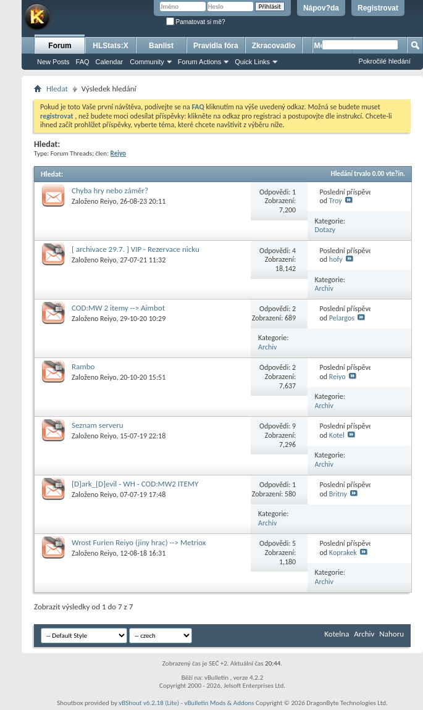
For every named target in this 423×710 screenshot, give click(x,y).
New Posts (53, 61)
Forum (59, 45)
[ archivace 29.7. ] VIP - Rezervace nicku (135, 249)
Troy (335, 200)
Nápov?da (321, 8)
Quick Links (252, 61)
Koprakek (343, 552)
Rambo (83, 366)
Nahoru (391, 633)
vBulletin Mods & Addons (219, 703)
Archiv (324, 288)
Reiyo (108, 201)
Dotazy (325, 229)
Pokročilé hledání (385, 61)
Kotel (337, 435)
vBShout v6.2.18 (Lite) (149, 703)
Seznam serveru (98, 425)
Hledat (57, 88)
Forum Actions (199, 61)
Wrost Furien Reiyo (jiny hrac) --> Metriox (139, 542)
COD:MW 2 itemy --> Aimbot (118, 307)
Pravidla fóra (215, 45)
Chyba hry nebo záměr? (110, 190)
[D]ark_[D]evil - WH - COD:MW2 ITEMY (135, 483)
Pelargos (341, 318)
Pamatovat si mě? (195, 22)
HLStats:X (110, 45)
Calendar (110, 61)
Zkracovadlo (274, 45)
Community (147, 61)
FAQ (83, 61)
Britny (338, 494)
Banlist (161, 45)
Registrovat (378, 8)
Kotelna (336, 633)
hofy (336, 259)
